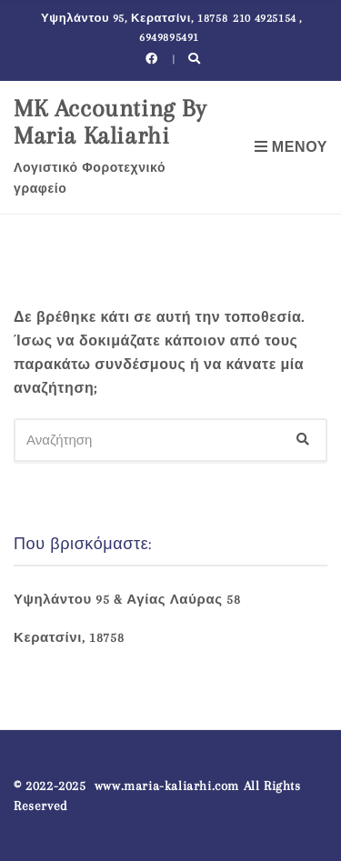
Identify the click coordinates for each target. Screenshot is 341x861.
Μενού (291, 147)
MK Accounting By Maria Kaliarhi (110, 122)
